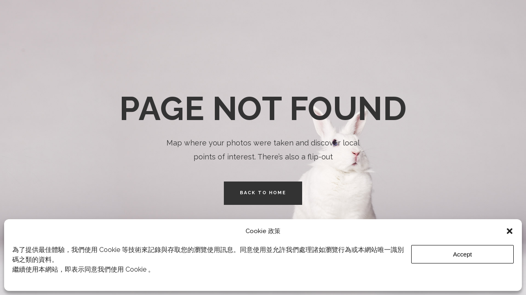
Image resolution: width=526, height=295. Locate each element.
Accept (462, 254)
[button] (510, 231)
